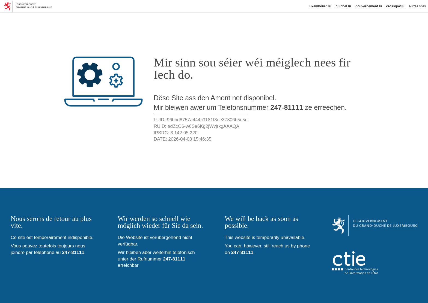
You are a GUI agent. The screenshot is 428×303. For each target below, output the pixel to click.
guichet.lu (343, 6)
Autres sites (417, 6)
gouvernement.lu (368, 6)
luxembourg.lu (320, 6)
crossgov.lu (395, 6)
